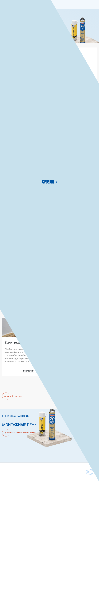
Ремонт (41, 371)
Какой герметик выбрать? (23, 342)
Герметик (28, 371)
